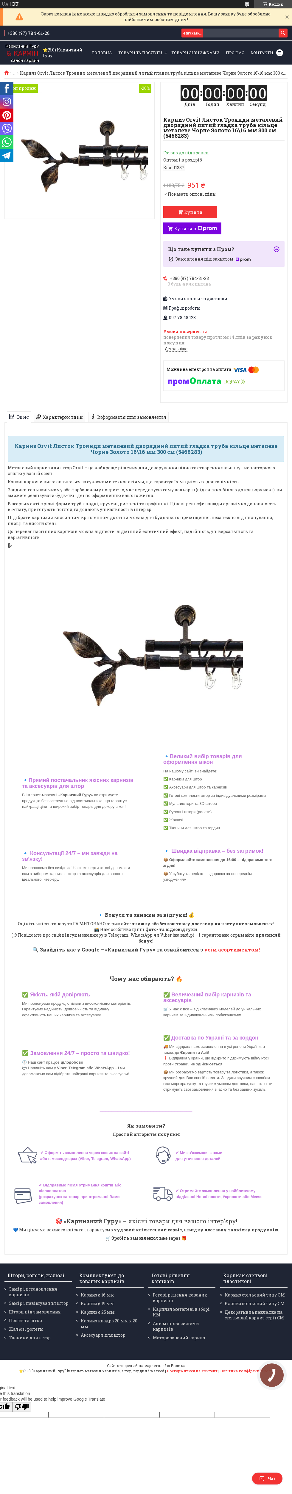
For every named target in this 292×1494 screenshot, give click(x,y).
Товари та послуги (140, 52)
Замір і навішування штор (39, 1303)
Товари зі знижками (195, 52)
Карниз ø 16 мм (97, 1295)
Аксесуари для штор (103, 1335)
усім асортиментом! (232, 949)
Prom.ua (178, 1365)
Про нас (235, 52)
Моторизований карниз (179, 1338)
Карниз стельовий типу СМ (255, 1303)
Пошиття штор (25, 1320)
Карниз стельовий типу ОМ (255, 1295)
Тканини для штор (30, 1338)
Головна (102, 52)
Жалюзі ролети (26, 1329)
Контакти (262, 52)
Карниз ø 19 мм (97, 1303)
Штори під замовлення (35, 1312)
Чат (267, 1478)
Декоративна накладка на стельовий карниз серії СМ (254, 1315)
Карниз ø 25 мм (98, 1312)
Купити (193, 212)
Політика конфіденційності (247, 1370)
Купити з (195, 228)
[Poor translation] (21, 1407)
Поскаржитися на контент (192, 1370)
